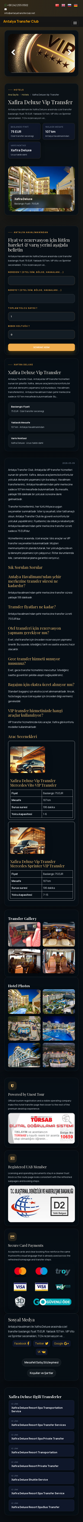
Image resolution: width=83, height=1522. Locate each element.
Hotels (25, 94)
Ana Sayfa (13, 94)
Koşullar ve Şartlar (41, 1373)
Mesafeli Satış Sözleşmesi (41, 1362)
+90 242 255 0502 (16, 5)
